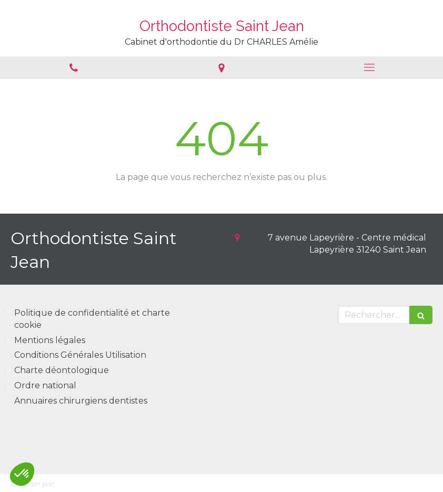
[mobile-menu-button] (369, 67)
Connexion (409, 482)
